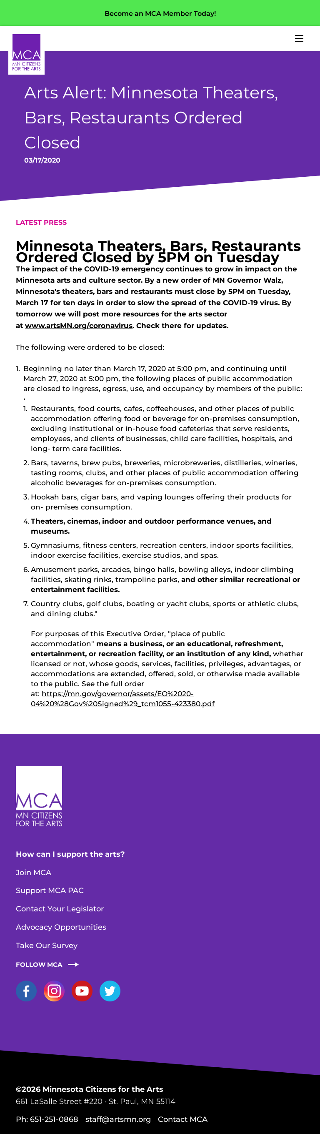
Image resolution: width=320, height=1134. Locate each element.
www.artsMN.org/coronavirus (78, 325)
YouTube (82, 991)
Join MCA (33, 872)
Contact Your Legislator (60, 908)
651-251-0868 (54, 1119)
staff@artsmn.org (118, 1119)
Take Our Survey (47, 945)
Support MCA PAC (50, 890)
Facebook (26, 991)
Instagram (54, 991)
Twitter (110, 991)
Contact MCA (183, 1119)
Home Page (26, 52)
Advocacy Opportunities (61, 927)
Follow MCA (39, 964)
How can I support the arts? (70, 854)
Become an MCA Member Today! (160, 14)
